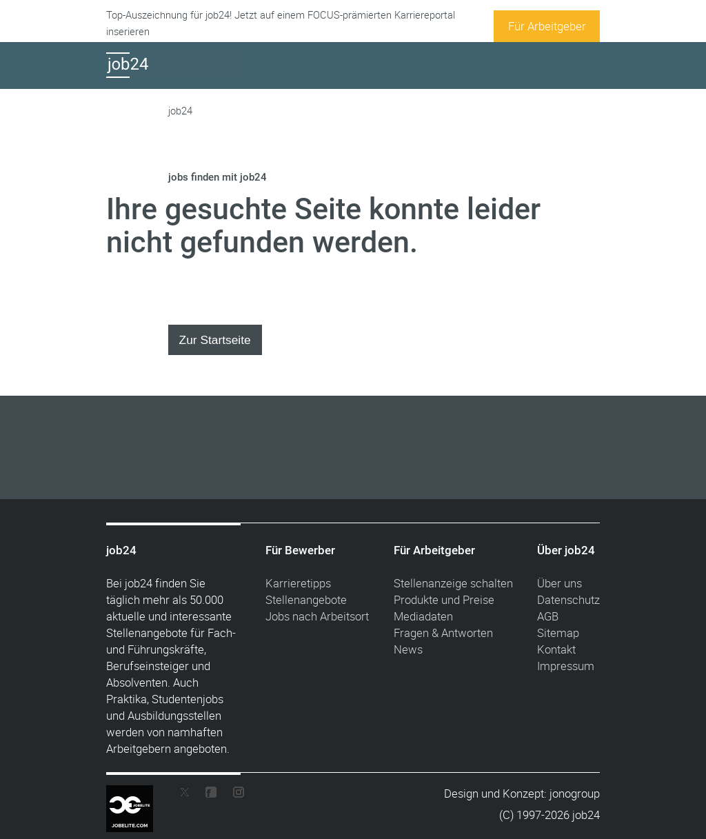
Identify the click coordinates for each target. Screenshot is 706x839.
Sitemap (558, 632)
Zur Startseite (215, 340)
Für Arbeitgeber (547, 26)
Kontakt (556, 649)
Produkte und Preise (444, 599)
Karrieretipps (298, 583)
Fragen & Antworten (443, 632)
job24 (180, 110)
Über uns (559, 583)
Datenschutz (568, 599)
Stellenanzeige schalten (453, 583)
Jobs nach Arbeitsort (317, 616)
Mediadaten (423, 616)
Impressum (565, 666)
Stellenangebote (306, 599)
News (408, 649)
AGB (547, 616)
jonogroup (574, 793)
